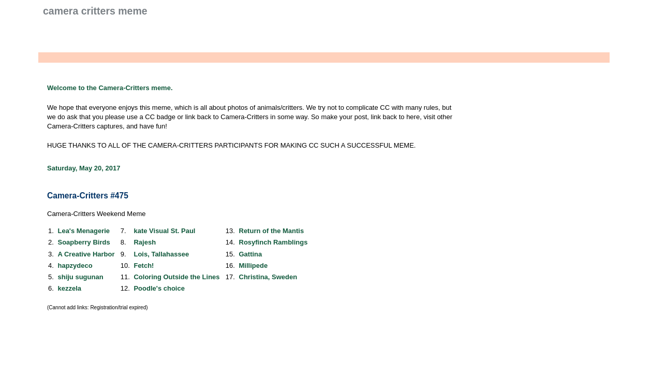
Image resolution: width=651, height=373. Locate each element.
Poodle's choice (159, 288)
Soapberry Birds (83, 242)
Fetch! (144, 265)
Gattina (250, 254)
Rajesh (145, 242)
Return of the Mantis (271, 231)
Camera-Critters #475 (87, 195)
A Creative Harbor (85, 254)
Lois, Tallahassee (161, 254)
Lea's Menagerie (83, 231)
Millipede (253, 265)
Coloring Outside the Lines (176, 277)
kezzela (69, 288)
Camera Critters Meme (95, 11)
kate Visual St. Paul (164, 231)
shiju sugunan (80, 277)
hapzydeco (74, 265)
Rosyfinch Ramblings (273, 242)
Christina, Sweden (268, 277)
